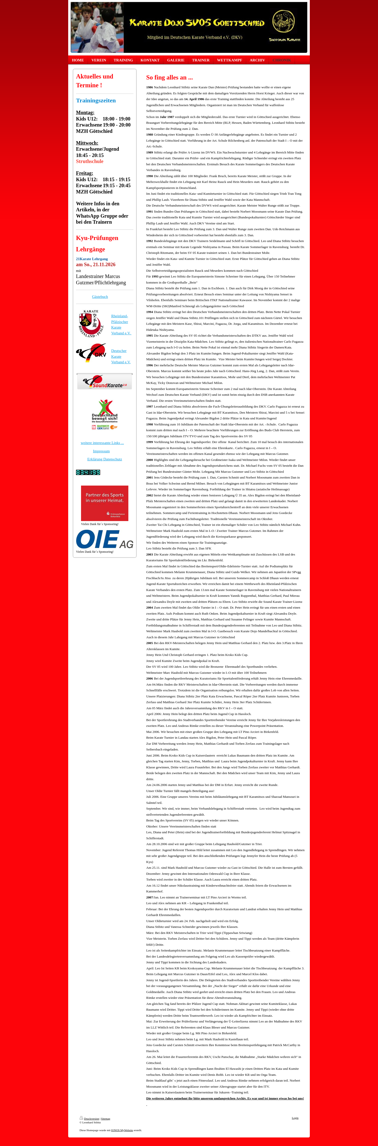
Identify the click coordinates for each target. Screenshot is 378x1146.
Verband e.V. (121, 333)
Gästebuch (100, 297)
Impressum (101, 451)
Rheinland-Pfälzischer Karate (119, 321)
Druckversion (89, 1118)
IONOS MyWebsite (122, 1130)
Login (295, 1117)
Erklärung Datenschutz (104, 459)
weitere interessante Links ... (102, 443)
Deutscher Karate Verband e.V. (121, 356)
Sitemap (105, 1118)
